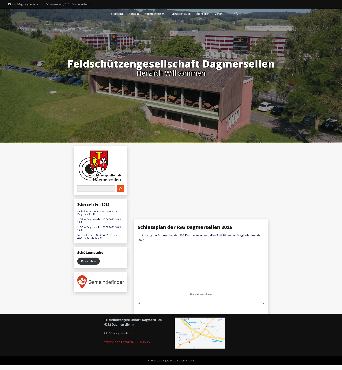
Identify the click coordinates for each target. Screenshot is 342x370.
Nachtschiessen (154, 14)
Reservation (88, 261)
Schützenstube (181, 14)
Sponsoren (202, 14)
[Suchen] (120, 188)
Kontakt (134, 14)
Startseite (117, 14)
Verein (219, 14)
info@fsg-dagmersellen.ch (25, 4)
